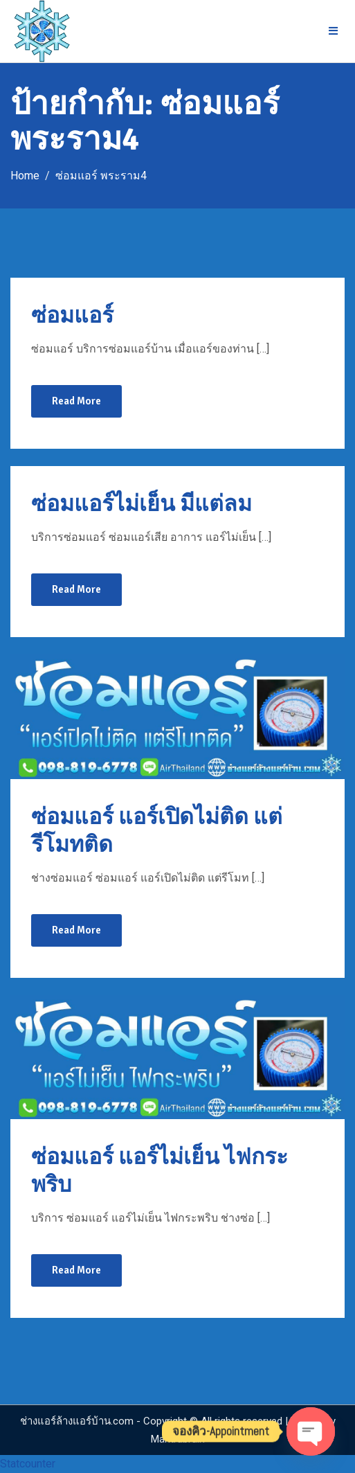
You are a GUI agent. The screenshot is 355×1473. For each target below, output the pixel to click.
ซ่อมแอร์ (72, 315)
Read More (76, 401)
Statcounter (27, 1463)
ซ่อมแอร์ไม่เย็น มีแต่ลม (141, 503)
